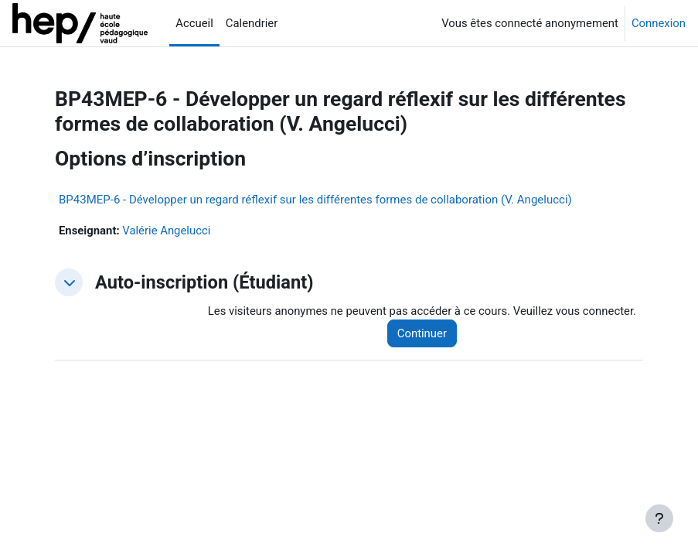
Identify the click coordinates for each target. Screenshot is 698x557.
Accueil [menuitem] (194, 23)
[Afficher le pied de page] (659, 518)
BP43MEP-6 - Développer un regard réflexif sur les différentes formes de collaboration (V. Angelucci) (315, 200)
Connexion (659, 23)
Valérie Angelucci (166, 230)
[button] (69, 282)
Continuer (422, 333)
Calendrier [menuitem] (251, 23)
